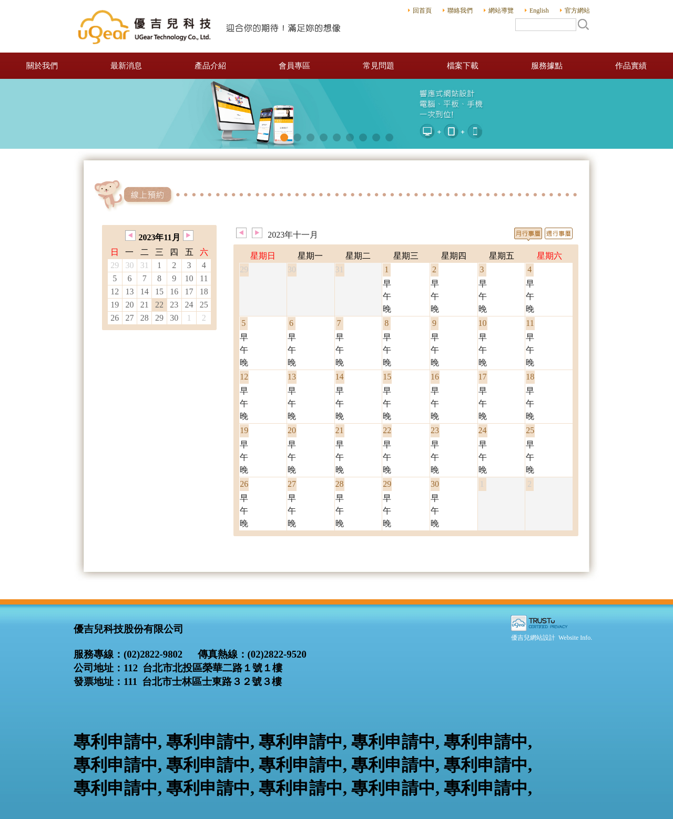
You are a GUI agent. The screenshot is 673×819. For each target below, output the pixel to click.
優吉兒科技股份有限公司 (210, 26)
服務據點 (547, 66)
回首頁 (422, 10)
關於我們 (42, 66)
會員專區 (294, 66)
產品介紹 (210, 66)
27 (130, 317)
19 (114, 304)
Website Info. (575, 637)
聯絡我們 (460, 10)
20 (130, 304)
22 (159, 304)
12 (114, 291)
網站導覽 (501, 10)
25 (204, 304)
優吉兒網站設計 (533, 637)
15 (159, 291)
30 (174, 317)
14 (144, 291)
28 (144, 317)
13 (130, 291)
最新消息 (126, 66)
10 (189, 278)
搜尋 (583, 24)
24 (189, 304)
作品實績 (631, 66)
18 (204, 291)
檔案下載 (462, 66)
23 (174, 304)
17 (189, 291)
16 (174, 291)
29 (159, 317)
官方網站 (577, 10)
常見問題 (378, 66)
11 (204, 278)
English (539, 10)
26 (114, 317)
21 (144, 304)
